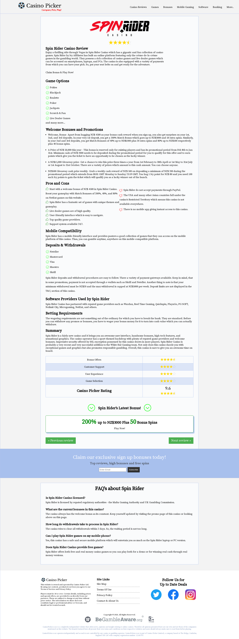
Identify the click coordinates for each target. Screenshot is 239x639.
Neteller (54, 251)
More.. (230, 7)
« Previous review (60, 441)
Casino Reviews (138, 7)
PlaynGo (172, 304)
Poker (52, 103)
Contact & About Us (107, 600)
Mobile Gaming (185, 7)
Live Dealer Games (59, 118)
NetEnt (79, 307)
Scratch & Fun (57, 113)
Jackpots (54, 108)
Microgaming (66, 307)
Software (203, 7)
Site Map (101, 584)
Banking (217, 7)
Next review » (181, 441)
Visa (52, 261)
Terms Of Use (104, 589)
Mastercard (56, 256)
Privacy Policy (104, 595)
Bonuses (167, 7)
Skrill (52, 272)
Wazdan (128, 304)
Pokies (53, 87)
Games (155, 7)
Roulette (54, 97)
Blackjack (55, 92)
